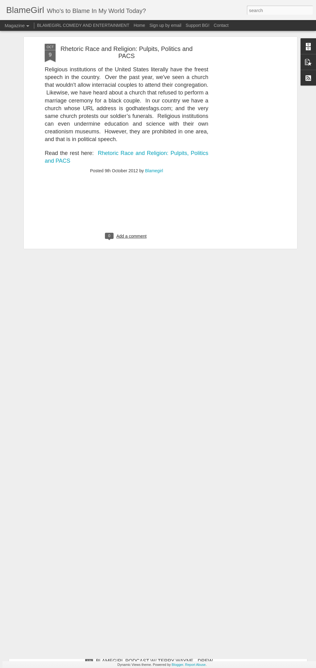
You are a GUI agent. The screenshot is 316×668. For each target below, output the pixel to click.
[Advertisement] (126, 126)
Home (139, 25)
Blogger (177, 664)
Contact (221, 25)
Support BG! (198, 25)
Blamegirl (154, 86)
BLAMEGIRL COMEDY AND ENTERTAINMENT (83, 25)
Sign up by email (165, 25)
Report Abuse (195, 664)
